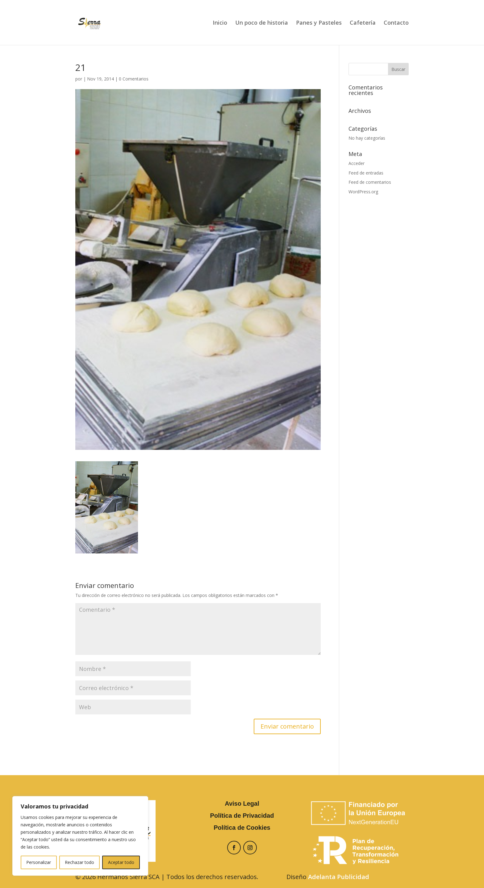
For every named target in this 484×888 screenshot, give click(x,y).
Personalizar (38, 862)
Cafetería (363, 23)
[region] (80, 836)
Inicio (220, 23)
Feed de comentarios (369, 182)
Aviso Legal (242, 803)
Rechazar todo (79, 862)
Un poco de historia (261, 23)
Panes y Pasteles (319, 23)
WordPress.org (363, 192)
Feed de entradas (365, 173)
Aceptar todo (121, 862)
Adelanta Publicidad (338, 877)
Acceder (356, 163)
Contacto (396, 23)
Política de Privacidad (242, 815)
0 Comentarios (133, 79)
